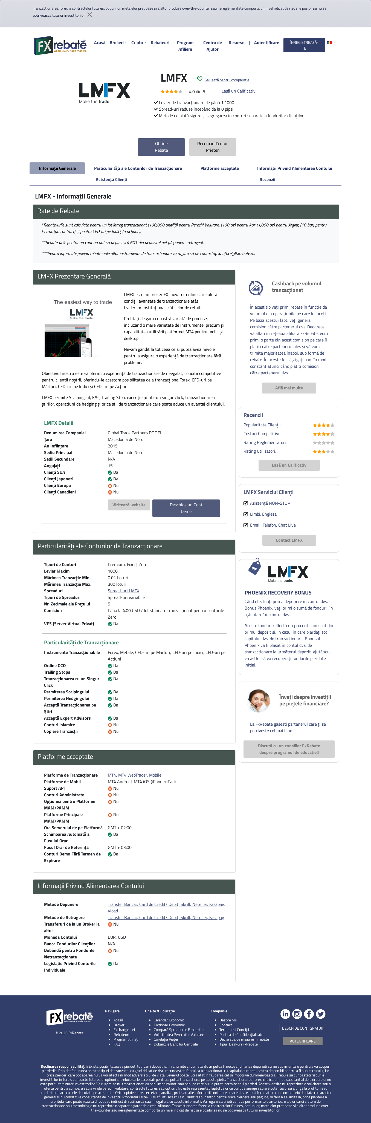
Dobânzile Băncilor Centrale (176, 1044)
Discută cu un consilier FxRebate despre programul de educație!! (289, 749)
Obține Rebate (161, 146)
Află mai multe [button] (289, 387)
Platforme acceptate (220, 168)
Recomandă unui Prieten (212, 146)
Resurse (236, 42)
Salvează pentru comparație (227, 80)
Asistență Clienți (111, 179)
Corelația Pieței (166, 1039)
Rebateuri (160, 42)
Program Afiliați (126, 1039)
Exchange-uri (124, 1029)
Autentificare (266, 42)
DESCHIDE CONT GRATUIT (303, 1028)
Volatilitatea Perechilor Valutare (179, 1034)
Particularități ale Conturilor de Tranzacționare (138, 168)
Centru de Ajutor (212, 45)
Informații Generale (57, 168)
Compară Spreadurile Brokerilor (179, 1029)
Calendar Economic (169, 1020)
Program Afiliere (185, 45)
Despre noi (228, 1020)
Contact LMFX (289, 540)
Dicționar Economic (169, 1025)
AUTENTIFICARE (303, 1041)
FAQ (117, 1044)
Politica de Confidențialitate (241, 1034)
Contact (225, 1025)
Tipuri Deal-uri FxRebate (238, 1044)
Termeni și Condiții (234, 1029)
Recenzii (267, 179)
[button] (331, 42)
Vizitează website (129, 504)
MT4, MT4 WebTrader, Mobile (134, 775)
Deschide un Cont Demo (186, 508)
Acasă (99, 42)
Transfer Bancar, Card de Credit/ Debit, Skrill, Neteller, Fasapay (166, 917)
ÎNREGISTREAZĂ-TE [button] (304, 45)
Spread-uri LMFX (123, 590)
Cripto (137, 42)
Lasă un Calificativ (239, 91)
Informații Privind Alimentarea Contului (294, 168)
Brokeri (117, 42)
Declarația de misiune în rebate (244, 1039)
